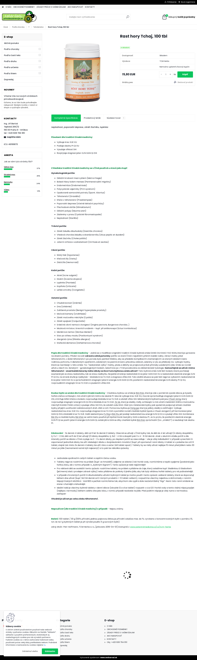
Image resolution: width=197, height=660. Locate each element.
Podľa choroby (18, 27)
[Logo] (19, 17)
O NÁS (8, 7)
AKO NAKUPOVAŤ (75, 7)
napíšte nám (14, 137)
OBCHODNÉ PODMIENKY (24, 7)
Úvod (6, 27)
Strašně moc (9, 174)
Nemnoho (8, 182)
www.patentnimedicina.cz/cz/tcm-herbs (150, 526)
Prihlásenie (172, 2)
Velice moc (9, 167)
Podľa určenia (11, 67)
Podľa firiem (10, 73)
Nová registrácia (188, 2)
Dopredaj (8, 79)
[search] (127, 17)
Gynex (56, 577)
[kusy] (165, 74)
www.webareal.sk (108, 657)
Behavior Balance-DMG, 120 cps (141, 576)
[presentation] (52, 570)
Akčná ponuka (11, 43)
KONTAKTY (90, 7)
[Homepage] (3, 7)
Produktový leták (92, 118)
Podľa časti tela (12, 55)
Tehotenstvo (38, 27)
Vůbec (6, 190)
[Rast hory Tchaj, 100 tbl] (81, 71)
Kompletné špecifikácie (66, 118)
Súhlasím (50, 651)
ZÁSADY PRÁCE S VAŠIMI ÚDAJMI (51, 7)
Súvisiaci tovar (116, 118)
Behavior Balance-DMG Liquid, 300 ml (104, 579)
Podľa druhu (10, 61)
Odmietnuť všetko (30, 651)
